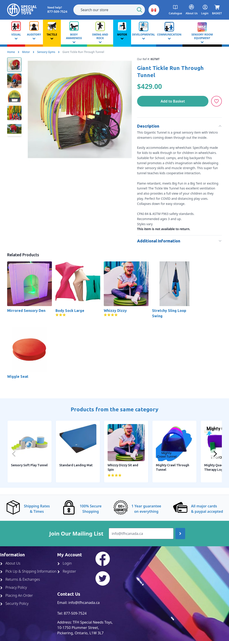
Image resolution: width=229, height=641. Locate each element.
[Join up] (180, 533)
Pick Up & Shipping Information (28, 571)
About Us (10, 563)
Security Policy (14, 603)
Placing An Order (16, 595)
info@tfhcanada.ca (84, 602)
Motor (26, 52)
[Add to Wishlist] (216, 101)
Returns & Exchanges (20, 579)
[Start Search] (139, 9)
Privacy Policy (13, 587)
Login (64, 563)
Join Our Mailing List (76, 533)
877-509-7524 (75, 613)
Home (11, 52)
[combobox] (109, 9)
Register (66, 571)
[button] (153, 9)
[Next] (215, 454)
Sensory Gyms (46, 52)
